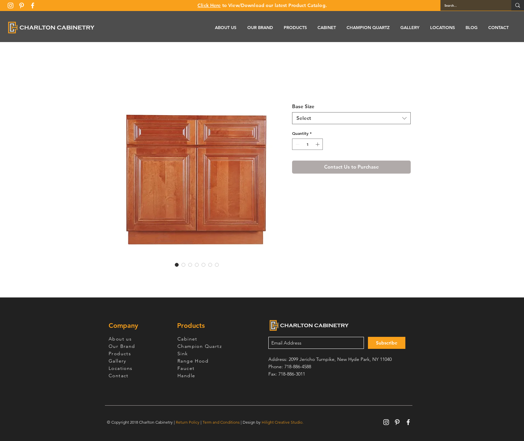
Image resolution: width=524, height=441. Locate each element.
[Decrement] (296, 144)
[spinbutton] (307, 144)
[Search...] (470, 5)
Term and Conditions (221, 422)
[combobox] (351, 118)
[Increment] (318, 144)
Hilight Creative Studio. (282, 422)
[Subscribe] (386, 343)
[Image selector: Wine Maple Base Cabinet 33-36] (176, 264)
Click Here (209, 5)
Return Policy (188, 422)
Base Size (303, 106)
